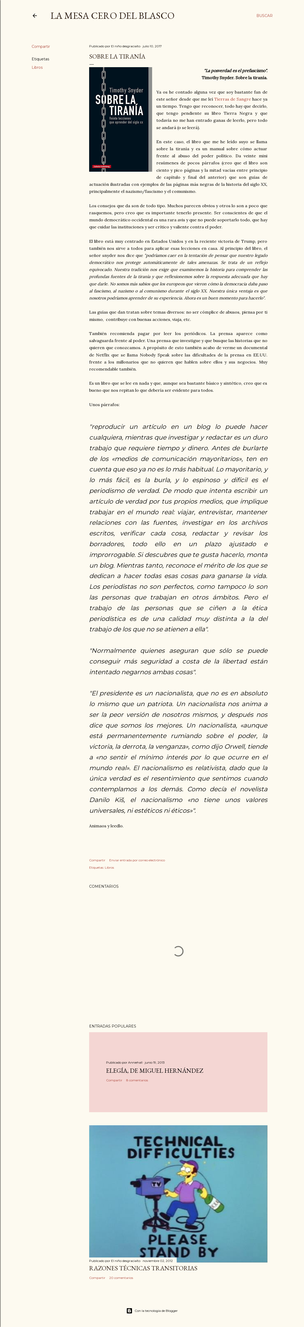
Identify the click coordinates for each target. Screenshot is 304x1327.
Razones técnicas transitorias (143, 1268)
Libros (37, 67)
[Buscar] (264, 15)
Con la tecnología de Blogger (152, 1311)
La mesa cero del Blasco (112, 15)
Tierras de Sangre (232, 99)
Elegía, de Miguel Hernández (154, 1070)
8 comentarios (137, 1080)
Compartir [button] (41, 46)
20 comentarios (121, 1278)
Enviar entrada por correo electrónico (137, 860)
